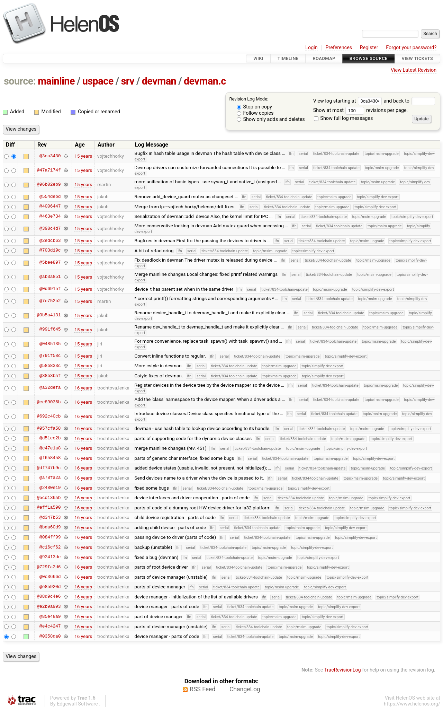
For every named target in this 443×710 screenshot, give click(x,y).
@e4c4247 (50, 626)
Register (369, 48)
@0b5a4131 (49, 315)
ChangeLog (244, 689)
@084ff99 (50, 537)
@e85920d (50, 587)
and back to (409, 101)
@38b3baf (50, 375)
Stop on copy (254, 107)
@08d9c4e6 (49, 597)
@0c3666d (50, 577)
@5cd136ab (49, 497)
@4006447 (50, 206)
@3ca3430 (50, 156)
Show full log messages (343, 118)
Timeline (288, 58)
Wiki (258, 58)
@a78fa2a (50, 478)
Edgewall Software (77, 704)
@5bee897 (50, 263)
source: (20, 81)
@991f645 (50, 329)
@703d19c (50, 250)
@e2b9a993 (49, 606)
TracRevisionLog (342, 670)
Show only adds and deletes (271, 119)
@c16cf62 (50, 547)
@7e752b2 (50, 301)
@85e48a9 (50, 616)
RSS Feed (202, 689)
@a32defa (50, 388)
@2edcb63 (50, 240)
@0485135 (50, 344)
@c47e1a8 (50, 448)
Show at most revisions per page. (360, 110)
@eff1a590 (49, 508)
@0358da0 (50, 636)
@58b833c (50, 365)
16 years (83, 388)
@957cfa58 (49, 428)
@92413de (50, 557)
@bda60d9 (50, 527)
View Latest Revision (413, 70)
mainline (56, 81)
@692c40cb (49, 416)
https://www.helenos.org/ (412, 704)
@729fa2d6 (49, 567)
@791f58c (50, 356)
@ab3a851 (50, 277)
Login (311, 48)
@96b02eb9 (49, 184)
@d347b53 (50, 517)
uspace (98, 81)
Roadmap (324, 58)
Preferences (338, 48)
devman (159, 81)
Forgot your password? (411, 48)
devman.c (205, 81)
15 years (83, 156)
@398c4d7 (50, 228)
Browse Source (369, 58)
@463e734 (50, 216)
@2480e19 (50, 488)
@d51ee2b (50, 438)
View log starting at (348, 101)
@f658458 (50, 458)
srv (127, 81)
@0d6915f (50, 289)
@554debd (50, 196)
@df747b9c (49, 468)
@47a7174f (49, 170)
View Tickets (417, 58)
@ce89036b (49, 402)
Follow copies (255, 113)
